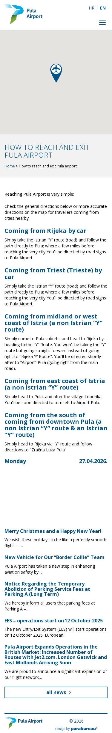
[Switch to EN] (103, 8)
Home (9, 166)
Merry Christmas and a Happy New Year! (53, 531)
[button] (56, 73)
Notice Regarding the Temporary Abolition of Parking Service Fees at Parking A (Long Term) (47, 588)
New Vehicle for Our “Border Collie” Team (54, 557)
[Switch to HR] (91, 8)
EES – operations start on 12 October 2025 (53, 620)
